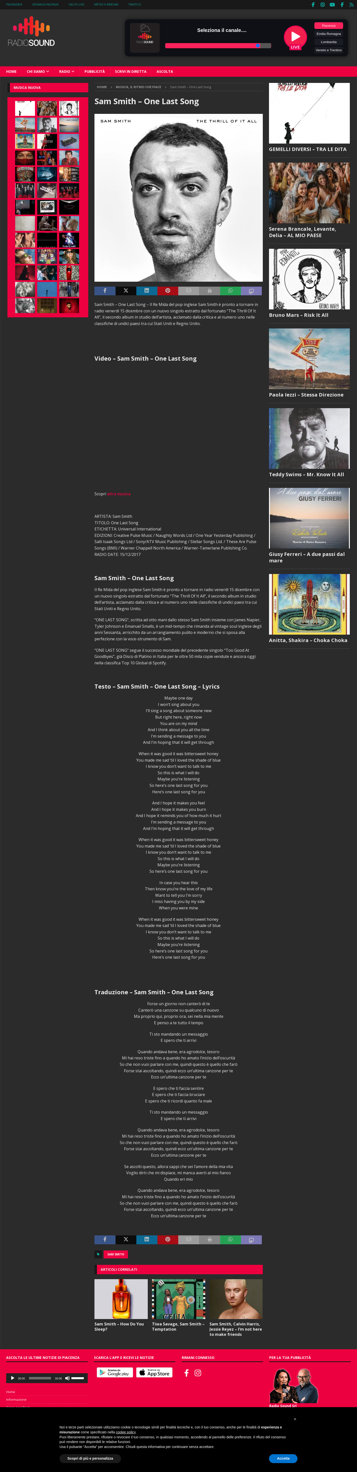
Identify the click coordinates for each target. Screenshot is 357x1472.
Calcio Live (76, 4)
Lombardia (329, 41)
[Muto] (67, 1377)
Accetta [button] (283, 1458)
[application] (47, 1377)
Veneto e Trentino (329, 49)
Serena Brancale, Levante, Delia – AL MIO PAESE (302, 231)
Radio (64, 70)
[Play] (12, 1377)
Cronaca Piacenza (45, 4)
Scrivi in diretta (131, 70)
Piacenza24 (14, 4)
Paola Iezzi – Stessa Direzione (306, 394)
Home (11, 70)
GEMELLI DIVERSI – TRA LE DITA (308, 148)
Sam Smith (115, 1253)
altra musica (118, 493)
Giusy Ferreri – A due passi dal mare (307, 556)
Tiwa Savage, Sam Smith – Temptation (178, 1326)
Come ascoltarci (18, 1406)
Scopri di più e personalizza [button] (90, 1458)
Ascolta (165, 70)
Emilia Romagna (329, 33)
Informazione (16, 1399)
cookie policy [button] (125, 1432)
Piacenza (329, 25)
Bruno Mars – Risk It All (298, 314)
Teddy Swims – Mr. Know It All (306, 473)
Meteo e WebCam (106, 4)
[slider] (40, 1377)
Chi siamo (36, 70)
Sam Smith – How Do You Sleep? (119, 1326)
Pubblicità (95, 70)
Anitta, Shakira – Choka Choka (308, 639)
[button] (295, 1419)
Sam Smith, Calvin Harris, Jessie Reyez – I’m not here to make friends (235, 1328)
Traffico (134, 4)
